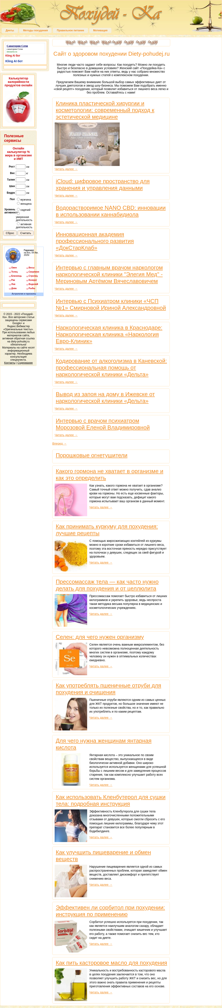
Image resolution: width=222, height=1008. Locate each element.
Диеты (10, 30)
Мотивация (100, 30)
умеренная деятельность (24, 217)
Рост (12, 166)
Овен (14, 267)
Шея (12, 186)
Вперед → (59, 443)
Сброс (10, 233)
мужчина (24, 199)
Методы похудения (35, 30)
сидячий (23, 209)
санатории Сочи (15, 49)
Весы (31, 267)
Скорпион (34, 272)
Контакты (9, 362)
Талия (11, 179)
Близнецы (16, 276)
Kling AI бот (12, 55)
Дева (13, 288)
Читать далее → (66, 169)
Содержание (25, 362)
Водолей (33, 284)
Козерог (33, 280)
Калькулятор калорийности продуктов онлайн (18, 82)
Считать (25, 233)
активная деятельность (24, 225)
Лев (13, 284)
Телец (14, 272)
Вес (12, 173)
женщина (24, 203)
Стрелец (33, 276)
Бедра (11, 192)
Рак (13, 280)
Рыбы (32, 288)
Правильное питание (70, 30)
